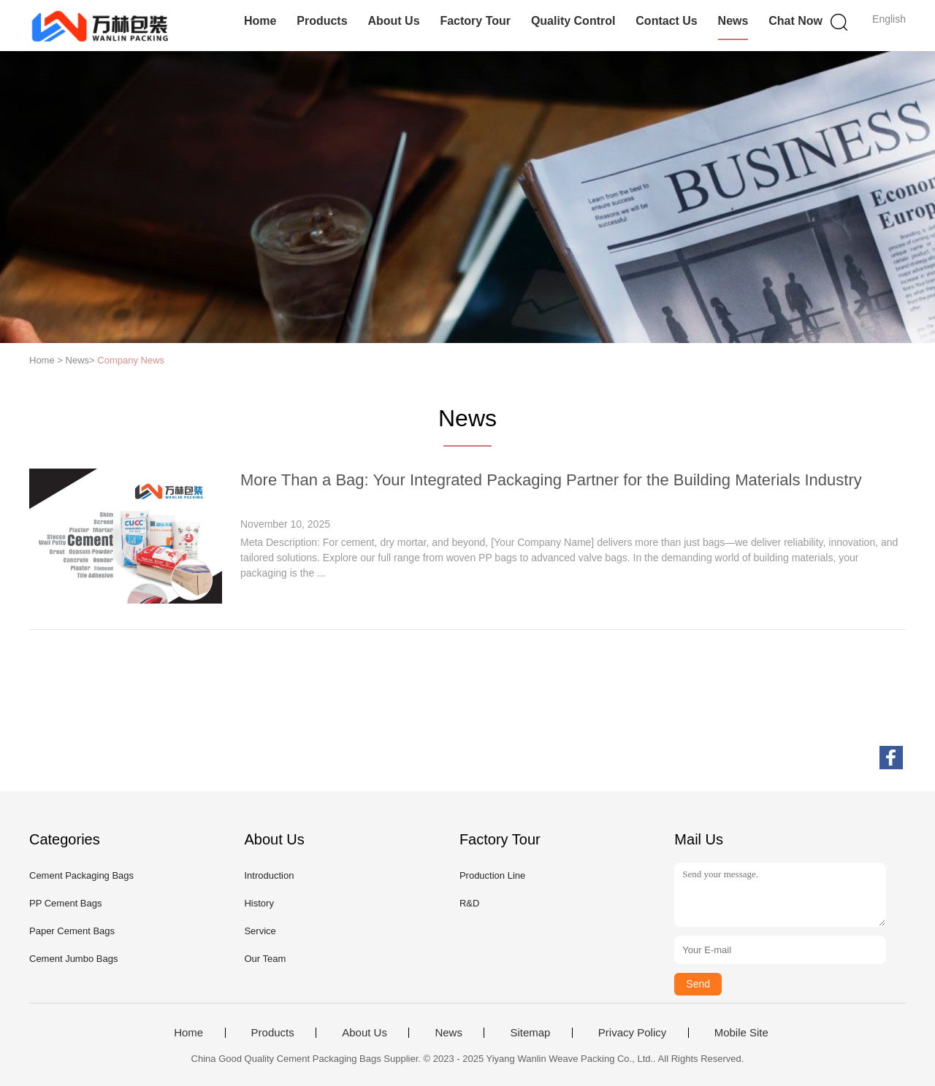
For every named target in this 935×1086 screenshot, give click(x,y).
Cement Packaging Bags (81, 875)
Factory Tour (475, 21)
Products (322, 21)
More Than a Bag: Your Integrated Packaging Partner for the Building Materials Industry (551, 480)
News (733, 21)
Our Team (265, 958)
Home (260, 21)
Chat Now (795, 21)
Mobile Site (741, 1033)
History (258, 903)
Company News (130, 360)
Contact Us (666, 21)
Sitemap (530, 1033)
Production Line (492, 875)
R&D (469, 903)
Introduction (269, 875)
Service (259, 930)
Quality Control (573, 21)
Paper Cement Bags (72, 930)
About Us (393, 21)
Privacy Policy (632, 1033)
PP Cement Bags (65, 903)
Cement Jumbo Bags (73, 958)
